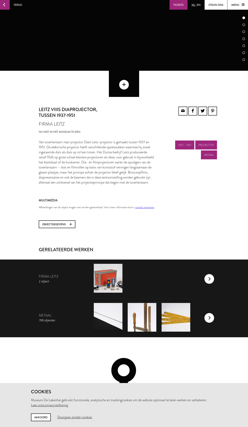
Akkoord (40, 417)
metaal (209, 129)
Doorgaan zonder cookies (74, 417)
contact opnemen (144, 181)
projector (206, 119)
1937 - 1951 (184, 119)
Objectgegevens (57, 198)
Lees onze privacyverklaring (49, 405)
